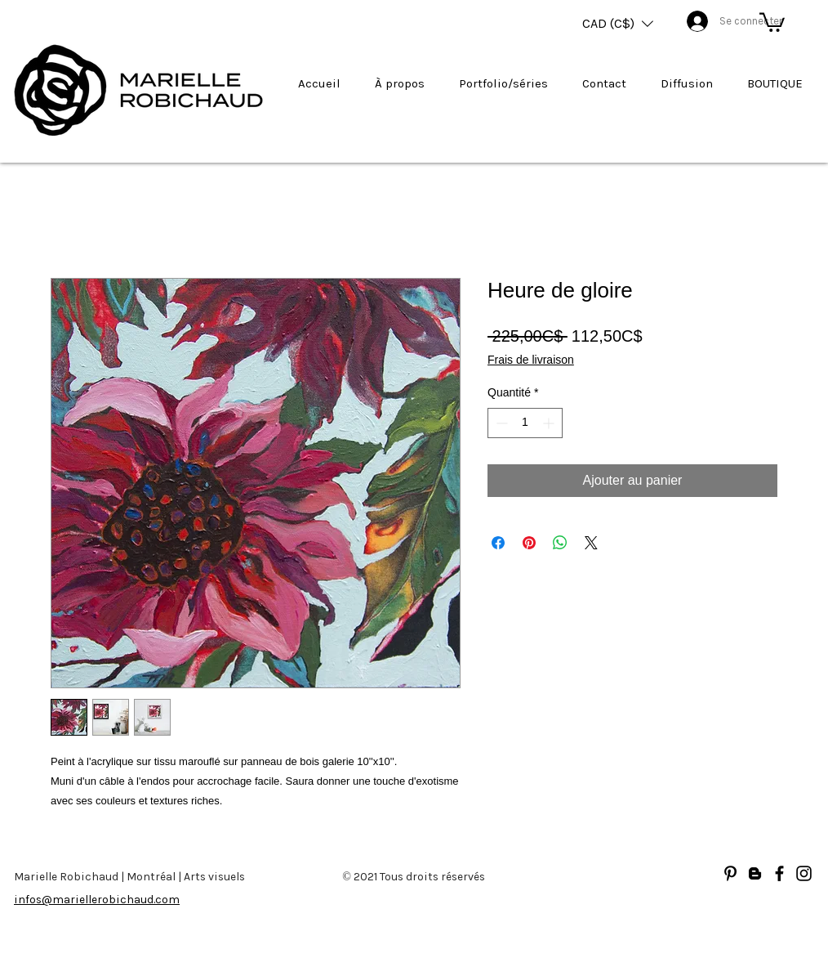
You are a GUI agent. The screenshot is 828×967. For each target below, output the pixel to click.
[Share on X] (591, 543)
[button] (618, 24)
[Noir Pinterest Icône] (730, 873)
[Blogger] (755, 873)
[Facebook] (779, 873)
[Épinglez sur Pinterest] (529, 543)
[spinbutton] (525, 423)
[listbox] (618, 24)
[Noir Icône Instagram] (804, 873)
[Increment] (550, 423)
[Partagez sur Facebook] (498, 543)
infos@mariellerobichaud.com (97, 900)
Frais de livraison (530, 359)
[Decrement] (500, 423)
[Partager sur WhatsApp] (560, 543)
